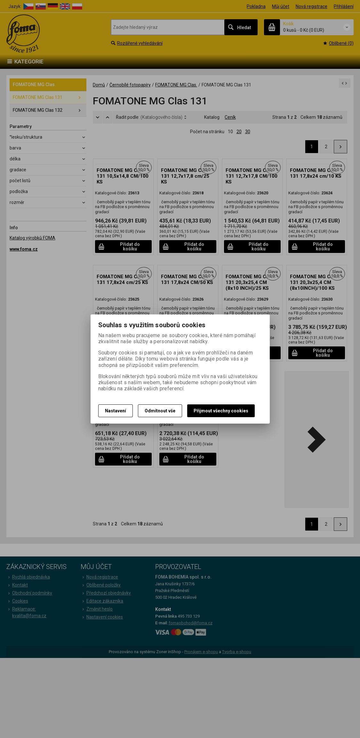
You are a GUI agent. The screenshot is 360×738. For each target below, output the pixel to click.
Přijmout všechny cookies (221, 410)
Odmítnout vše (160, 410)
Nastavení (115, 410)
